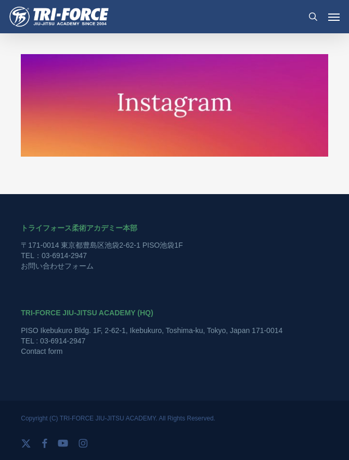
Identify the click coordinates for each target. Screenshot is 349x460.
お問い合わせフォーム (57, 266)
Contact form (41, 351)
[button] (334, 16)
